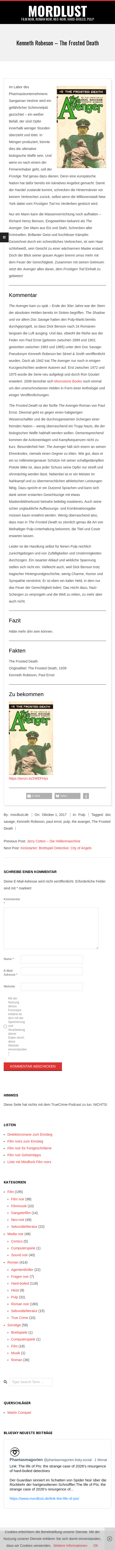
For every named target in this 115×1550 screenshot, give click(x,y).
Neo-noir (17, 1220)
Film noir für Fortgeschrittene (29, 1148)
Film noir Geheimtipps (24, 1155)
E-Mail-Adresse (10, 972)
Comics (17, 1241)
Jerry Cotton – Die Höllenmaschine (53, 841)
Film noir (17, 1199)
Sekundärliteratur (24, 1227)
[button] (39, 796)
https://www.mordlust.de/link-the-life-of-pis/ (44, 1498)
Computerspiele (23, 1248)
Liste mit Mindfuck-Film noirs (29, 1162)
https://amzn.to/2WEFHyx (28, 778)
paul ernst (53, 822)
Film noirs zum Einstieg (25, 1141)
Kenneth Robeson (30, 822)
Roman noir (20, 1304)
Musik (15, 1353)
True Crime (19, 1318)
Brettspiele (19, 1332)
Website (9, 986)
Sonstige (14, 1325)
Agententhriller (22, 1270)
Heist (15, 1290)
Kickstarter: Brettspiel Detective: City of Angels (56, 848)
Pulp (81, 815)
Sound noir (19, 1255)
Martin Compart (19, 1413)
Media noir (15, 1234)
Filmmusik (19, 1206)
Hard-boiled (20, 1283)
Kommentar (12, 901)
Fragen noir (20, 1277)
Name (9, 959)
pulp (66, 822)
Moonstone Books (68, 381)
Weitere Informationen (70, 1546)
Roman (13, 1262)
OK (95, 1546)
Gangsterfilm (21, 1213)
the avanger (81, 822)
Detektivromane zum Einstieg (29, 1134)
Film (10, 1192)
